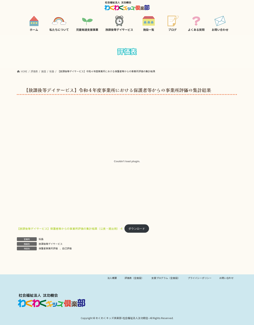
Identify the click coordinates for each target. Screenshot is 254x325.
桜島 (41, 239)
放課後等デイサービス (51, 243)
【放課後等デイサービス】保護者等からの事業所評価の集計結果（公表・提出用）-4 (69, 228)
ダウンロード (136, 228)
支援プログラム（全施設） (165, 278)
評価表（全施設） (134, 278)
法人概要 (112, 278)
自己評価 (67, 248)
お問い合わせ (226, 278)
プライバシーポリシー (200, 278)
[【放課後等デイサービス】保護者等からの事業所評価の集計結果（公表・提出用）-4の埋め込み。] (127, 161)
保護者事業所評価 (48, 248)
